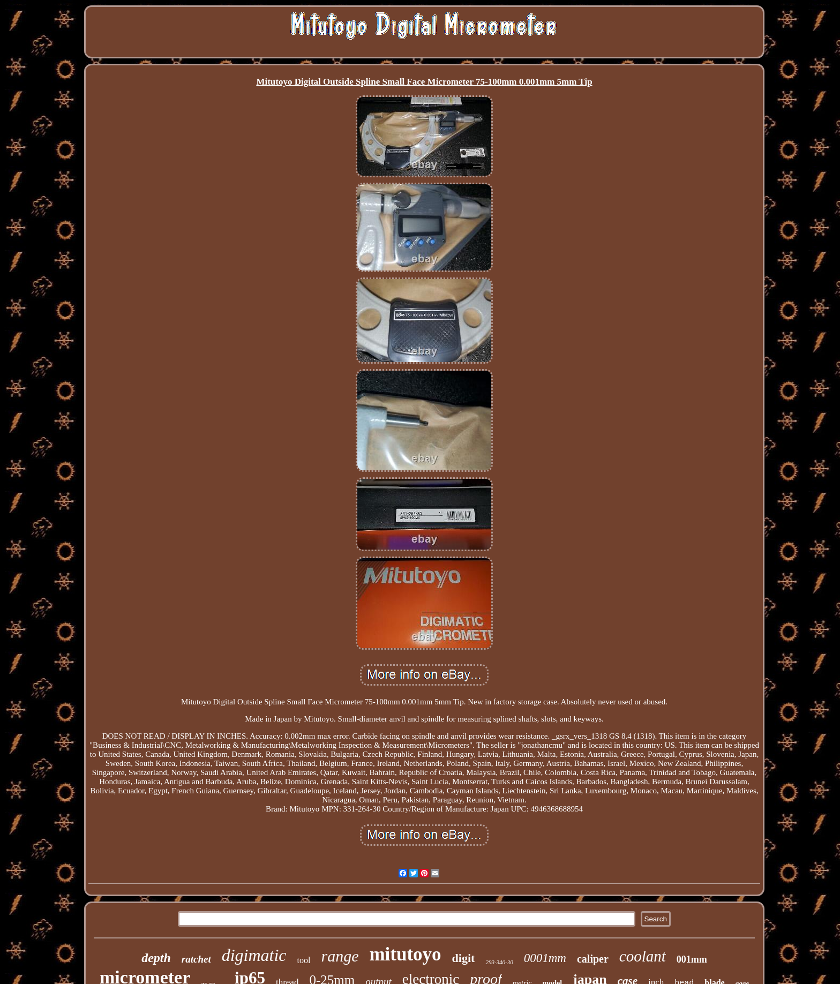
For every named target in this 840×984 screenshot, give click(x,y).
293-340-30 (499, 962)
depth (156, 958)
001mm (692, 959)
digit (463, 958)
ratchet (196, 959)
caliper (593, 959)
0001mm (545, 958)
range (339, 956)
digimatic (254, 955)
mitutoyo (405, 954)
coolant (642, 956)
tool (304, 960)
